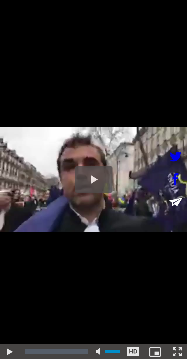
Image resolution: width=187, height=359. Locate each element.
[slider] (56, 351)
